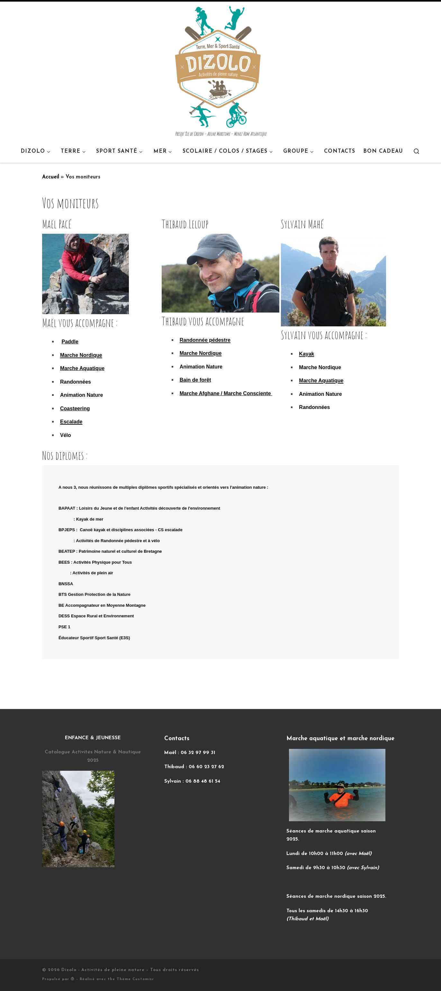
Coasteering (75, 408)
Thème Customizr (135, 979)
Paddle (69, 341)
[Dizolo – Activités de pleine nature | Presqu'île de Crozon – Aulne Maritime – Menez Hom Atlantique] (217, 66)
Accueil (50, 177)
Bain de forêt (195, 380)
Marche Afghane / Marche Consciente (226, 393)
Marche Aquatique (82, 368)
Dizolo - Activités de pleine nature (103, 970)
